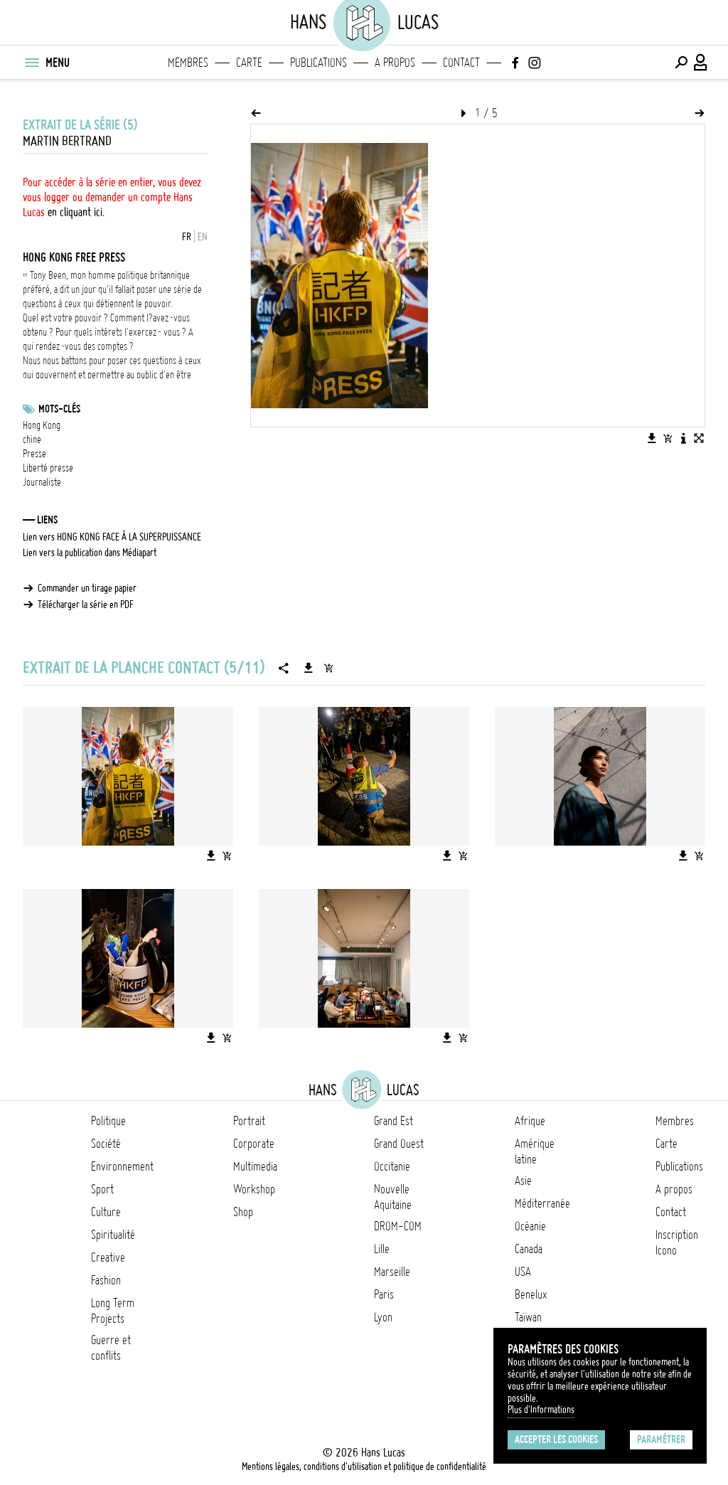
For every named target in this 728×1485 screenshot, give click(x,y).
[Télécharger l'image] (652, 438)
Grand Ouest (399, 1144)
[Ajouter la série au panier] (328, 667)
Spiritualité (113, 1235)
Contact (461, 62)
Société (106, 1144)
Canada (528, 1249)
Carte (249, 62)
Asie (523, 1180)
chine (32, 439)
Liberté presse (48, 468)
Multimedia (255, 1166)
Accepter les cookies (556, 1439)
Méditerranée (542, 1203)
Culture (106, 1212)
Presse (34, 453)
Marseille (392, 1272)
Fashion (106, 1280)
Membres (188, 62)
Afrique (530, 1121)
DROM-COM (398, 1226)
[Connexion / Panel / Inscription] (701, 63)
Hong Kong (41, 425)
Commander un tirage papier (87, 588)
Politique (108, 1121)
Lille (382, 1249)
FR (186, 236)
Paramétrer (661, 1439)
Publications (318, 62)
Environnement (122, 1166)
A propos (395, 62)
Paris (384, 1294)
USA (523, 1272)
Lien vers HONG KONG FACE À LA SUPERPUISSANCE (112, 537)
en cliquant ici (75, 212)
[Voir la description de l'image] (683, 438)
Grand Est (393, 1121)
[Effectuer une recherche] (681, 63)
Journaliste (42, 482)
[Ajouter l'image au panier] (667, 438)
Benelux (531, 1294)
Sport (102, 1189)
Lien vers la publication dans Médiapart (89, 552)
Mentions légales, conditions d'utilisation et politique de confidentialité (364, 1466)
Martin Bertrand (67, 141)
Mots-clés (59, 409)
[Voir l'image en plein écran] (698, 438)
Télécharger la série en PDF (86, 604)
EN (203, 236)
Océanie (530, 1226)
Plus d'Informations (541, 1409)
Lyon (383, 1317)
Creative (108, 1257)
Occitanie (392, 1166)
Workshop (254, 1189)
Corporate (253, 1144)
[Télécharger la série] (308, 667)
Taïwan (528, 1317)
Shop (243, 1212)
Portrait (249, 1121)
